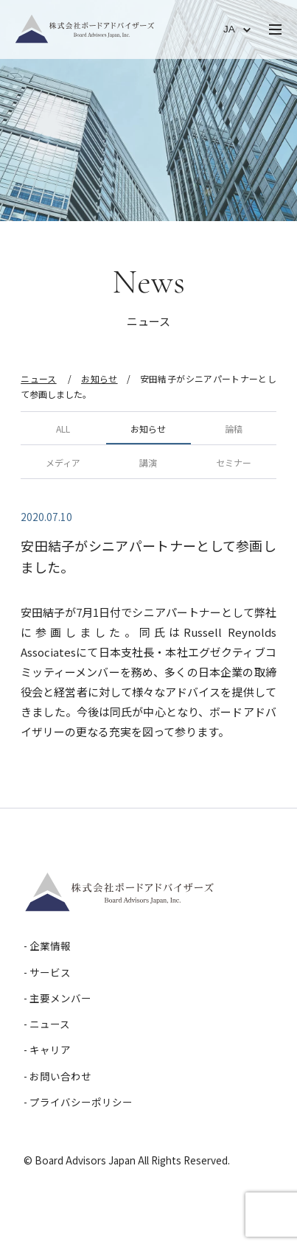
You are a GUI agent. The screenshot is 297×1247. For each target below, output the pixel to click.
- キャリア (47, 1049)
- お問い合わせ (57, 1076)
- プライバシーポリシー (78, 1101)
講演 (148, 462)
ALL (63, 428)
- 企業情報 (47, 945)
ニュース (38, 378)
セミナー (233, 462)
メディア (63, 462)
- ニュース (47, 1023)
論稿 (233, 428)
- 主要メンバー (57, 998)
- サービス (47, 972)
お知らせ (99, 378)
